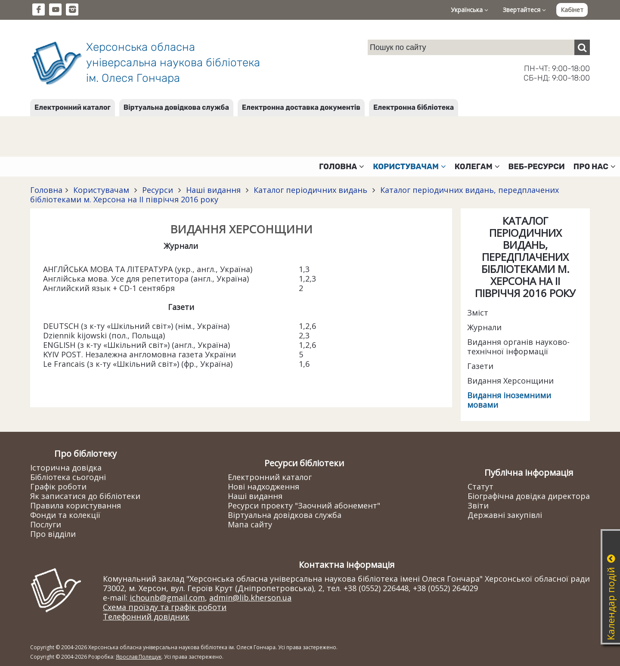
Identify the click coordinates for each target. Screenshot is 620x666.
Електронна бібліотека (413, 107)
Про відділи (53, 534)
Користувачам (101, 190)
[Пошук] (582, 47)
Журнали (484, 327)
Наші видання (213, 190)
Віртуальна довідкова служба (176, 107)
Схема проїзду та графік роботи (164, 607)
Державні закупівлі (505, 515)
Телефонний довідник (146, 616)
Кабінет (572, 10)
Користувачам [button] (409, 166)
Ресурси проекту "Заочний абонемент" (304, 505)
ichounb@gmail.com (167, 597)
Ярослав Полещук (138, 656)
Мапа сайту (250, 524)
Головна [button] (341, 166)
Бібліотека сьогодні (68, 477)
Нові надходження (263, 486)
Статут (480, 486)
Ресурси (157, 190)
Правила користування (75, 505)
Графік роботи (58, 486)
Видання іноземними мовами (509, 399)
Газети (480, 366)
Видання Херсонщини (510, 380)
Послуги (45, 524)
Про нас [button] (595, 166)
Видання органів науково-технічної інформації (518, 346)
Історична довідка (66, 467)
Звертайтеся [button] (524, 10)
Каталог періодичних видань (310, 190)
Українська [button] (469, 10)
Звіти (478, 505)
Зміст (477, 312)
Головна (46, 190)
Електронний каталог (72, 107)
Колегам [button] (477, 166)
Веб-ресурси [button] (536, 166)
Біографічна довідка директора (529, 496)
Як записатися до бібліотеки (85, 496)
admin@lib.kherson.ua (250, 597)
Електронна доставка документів (301, 107)
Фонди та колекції (65, 515)
